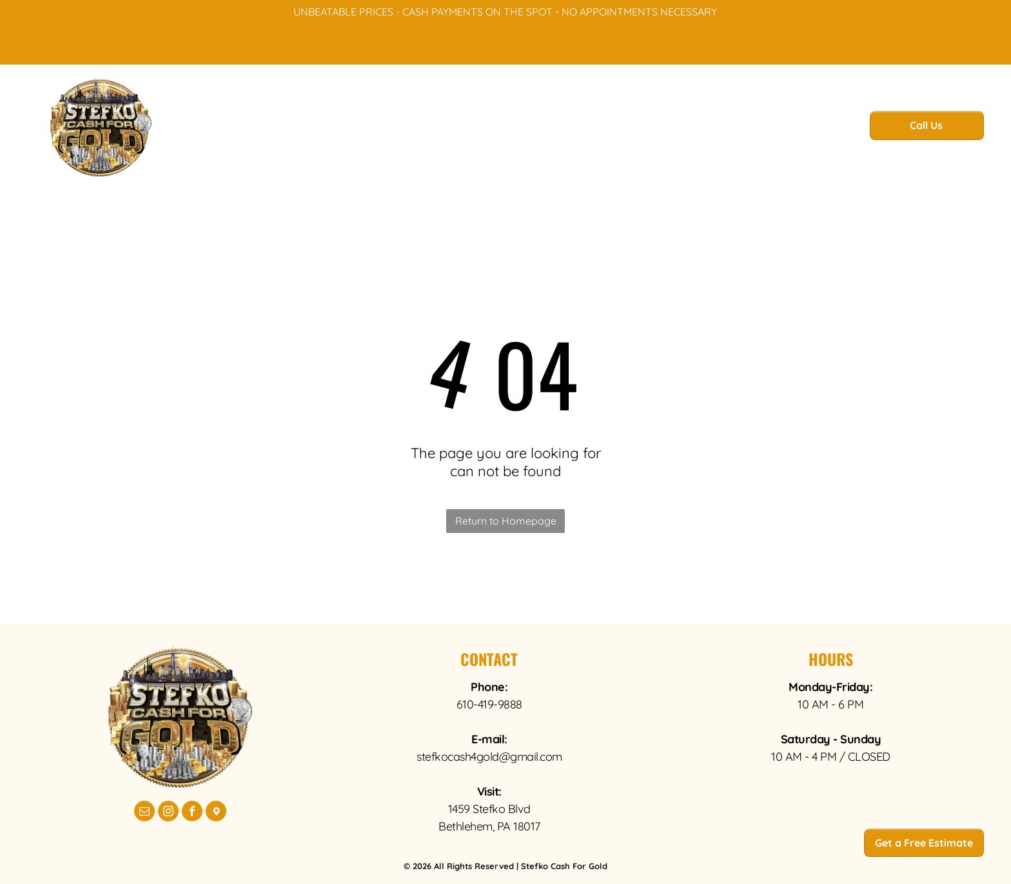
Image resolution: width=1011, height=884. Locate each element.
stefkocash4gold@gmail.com (489, 756)
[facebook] (192, 813)
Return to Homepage (505, 520)
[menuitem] (339, 129)
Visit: (489, 791)
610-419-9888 (489, 704)
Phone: (489, 686)
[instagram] (168, 813)
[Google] (216, 813)
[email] (144, 813)
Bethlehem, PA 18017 (489, 826)
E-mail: (489, 739)
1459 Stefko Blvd (489, 808)
